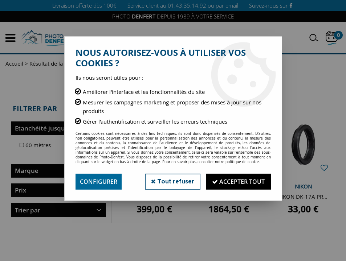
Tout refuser (172, 181)
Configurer (98, 182)
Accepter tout (238, 182)
